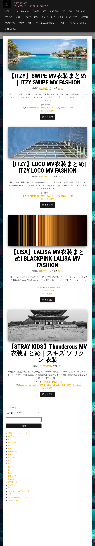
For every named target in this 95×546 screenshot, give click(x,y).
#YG (53, 290)
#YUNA (70, 108)
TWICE (21, 23)
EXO (71, 11)
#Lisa (47, 290)
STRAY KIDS (57, 382)
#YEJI (63, 108)
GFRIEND (8, 17)
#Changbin (33, 385)
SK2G (60, 88)
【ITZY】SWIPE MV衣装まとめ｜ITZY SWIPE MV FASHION (47, 79)
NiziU (60, 17)
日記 (62, 23)
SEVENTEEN (10, 23)
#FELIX (42, 385)
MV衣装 (36, 11)
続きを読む (47, 117)
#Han (49, 385)
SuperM (84, 17)
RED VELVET (71, 17)
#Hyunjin (56, 385)
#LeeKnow (77, 385)
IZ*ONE (45, 17)
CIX (64, 11)
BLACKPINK (54, 11)
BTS (44, 11)
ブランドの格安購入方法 (46, 23)
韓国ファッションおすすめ (17, 11)
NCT (53, 17)
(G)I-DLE (19, 17)
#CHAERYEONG (33, 108)
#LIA (48, 108)
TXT (29, 23)
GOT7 (28, 17)
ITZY (36, 17)
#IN (63, 385)
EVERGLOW (80, 11)
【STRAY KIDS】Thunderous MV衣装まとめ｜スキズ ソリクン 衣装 (47, 353)
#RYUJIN (55, 108)
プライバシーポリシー (78, 23)
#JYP (43, 108)
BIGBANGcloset (19, 3)
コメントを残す (47, 111)
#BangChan (22, 385)
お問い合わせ (11, 29)
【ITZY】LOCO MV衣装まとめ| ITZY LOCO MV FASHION (47, 167)
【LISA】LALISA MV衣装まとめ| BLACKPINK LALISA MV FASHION (48, 259)
